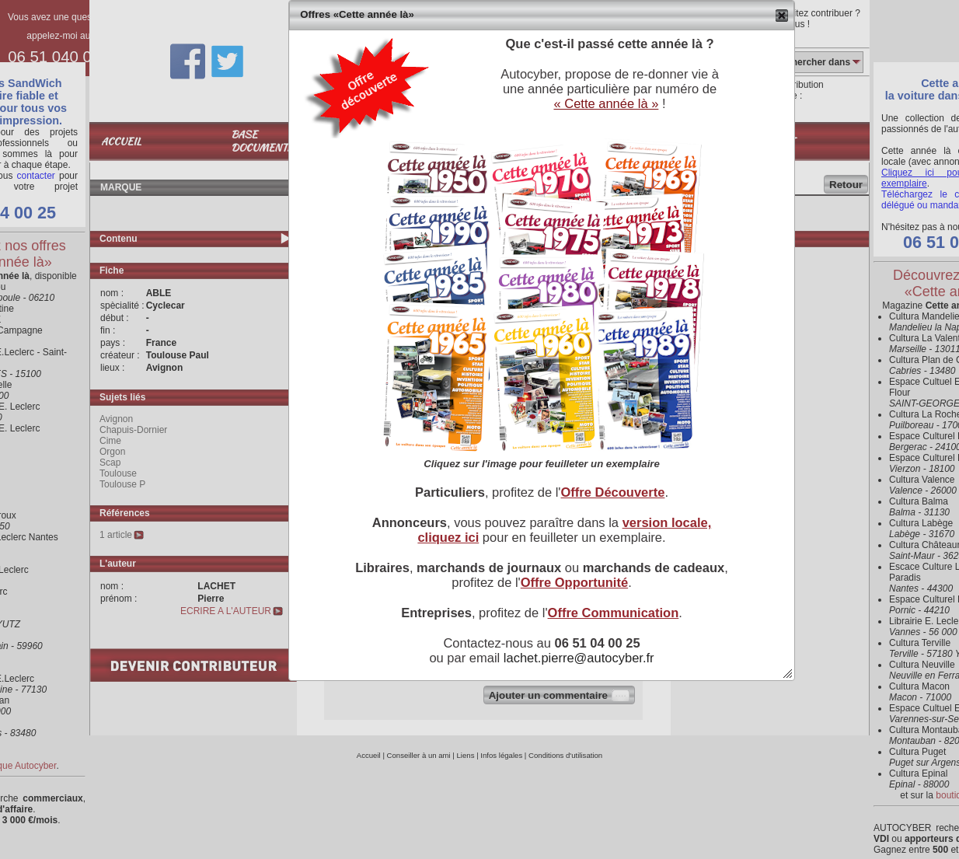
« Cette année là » (605, 103)
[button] (782, 15)
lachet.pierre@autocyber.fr (579, 658)
